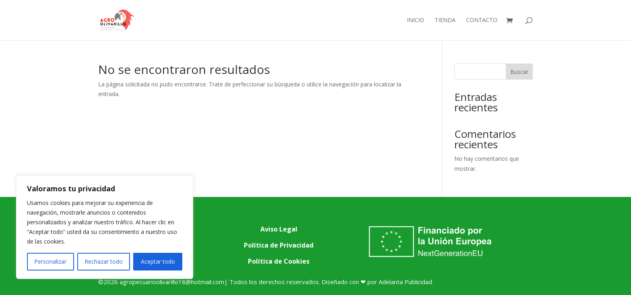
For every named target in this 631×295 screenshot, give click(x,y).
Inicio (415, 20)
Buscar (519, 72)
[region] (104, 227)
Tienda (445, 20)
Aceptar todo (158, 261)
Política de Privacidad (278, 245)
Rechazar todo (104, 261)
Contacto (481, 20)
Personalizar (50, 261)
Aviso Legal (278, 229)
